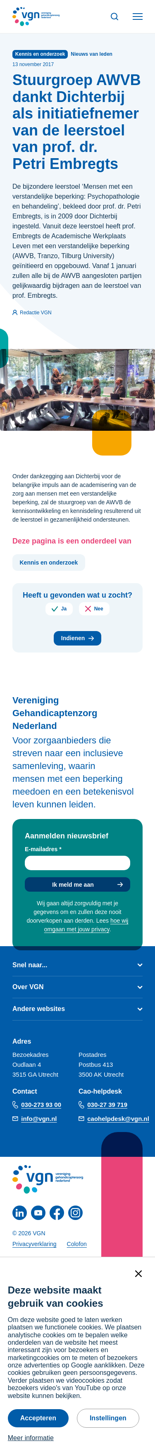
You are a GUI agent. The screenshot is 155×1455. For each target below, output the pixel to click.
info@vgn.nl (39, 1118)
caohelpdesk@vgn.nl (118, 1118)
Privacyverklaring (34, 1244)
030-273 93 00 (41, 1104)
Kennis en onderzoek (49, 562)
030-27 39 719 (107, 1104)
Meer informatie (31, 1437)
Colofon (77, 1244)
